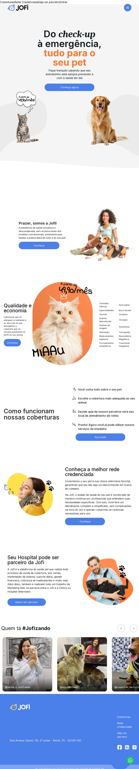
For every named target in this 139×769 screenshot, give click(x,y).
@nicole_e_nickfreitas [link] (17, 682)
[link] (23, 8)
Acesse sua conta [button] (113, 8)
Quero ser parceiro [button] (26, 597)
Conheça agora (69, 83)
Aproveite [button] (100, 432)
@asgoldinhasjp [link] (69, 682)
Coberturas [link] (41, 6)
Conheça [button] (39, 241)
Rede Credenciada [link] (60, 8)
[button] (130, 760)
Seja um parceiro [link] (81, 8)
